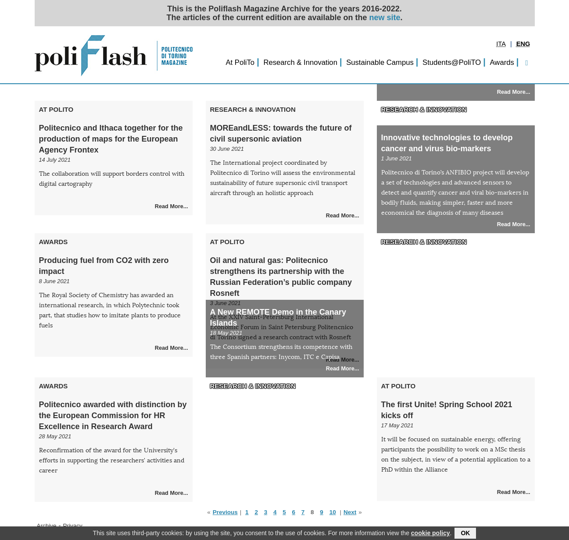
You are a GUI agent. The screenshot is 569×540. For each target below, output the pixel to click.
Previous (225, 512)
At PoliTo (239, 62)
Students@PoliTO (451, 62)
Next (350, 512)
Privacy (72, 525)
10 (332, 512)
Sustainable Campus (380, 62)
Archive (47, 525)
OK (465, 533)
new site (385, 17)
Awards (502, 62)
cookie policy (430, 533)
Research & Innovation (300, 62)
